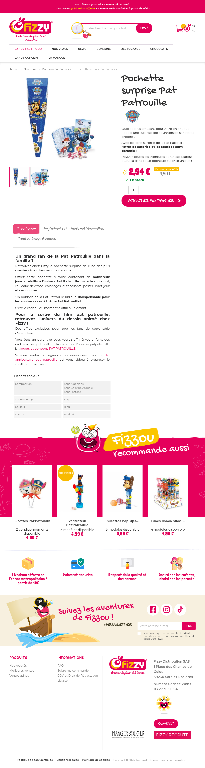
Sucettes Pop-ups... (123, 521)
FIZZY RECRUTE (172, 735)
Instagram (167, 610)
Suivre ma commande (73, 670)
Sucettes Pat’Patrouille (32, 521)
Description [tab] (27, 228)
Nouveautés (18, 665)
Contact (166, 724)
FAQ (60, 665)
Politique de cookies (96, 759)
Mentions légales (67, 759)
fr (194, 26)
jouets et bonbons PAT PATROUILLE (47, 348)
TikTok (180, 610)
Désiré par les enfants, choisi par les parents (177, 576)
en (194, 31)
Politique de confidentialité (35, 759)
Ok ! (144, 28)
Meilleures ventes (21, 670)
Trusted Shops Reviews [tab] (37, 239)
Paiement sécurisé (77, 574)
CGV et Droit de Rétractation (77, 675)
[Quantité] (134, 190)
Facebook (153, 610)
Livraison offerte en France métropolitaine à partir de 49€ (28, 578)
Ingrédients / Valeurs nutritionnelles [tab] (74, 228)
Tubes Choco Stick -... (168, 521)
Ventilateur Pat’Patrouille (77, 523)
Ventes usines (19, 675)
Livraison (63, 680)
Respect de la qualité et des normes (127, 576)
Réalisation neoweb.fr (173, 759)
